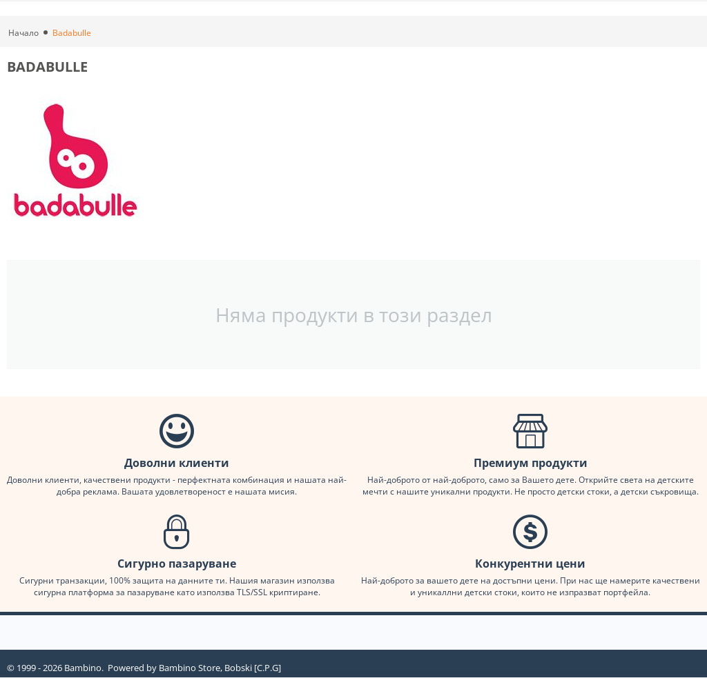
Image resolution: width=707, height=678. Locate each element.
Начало (23, 33)
